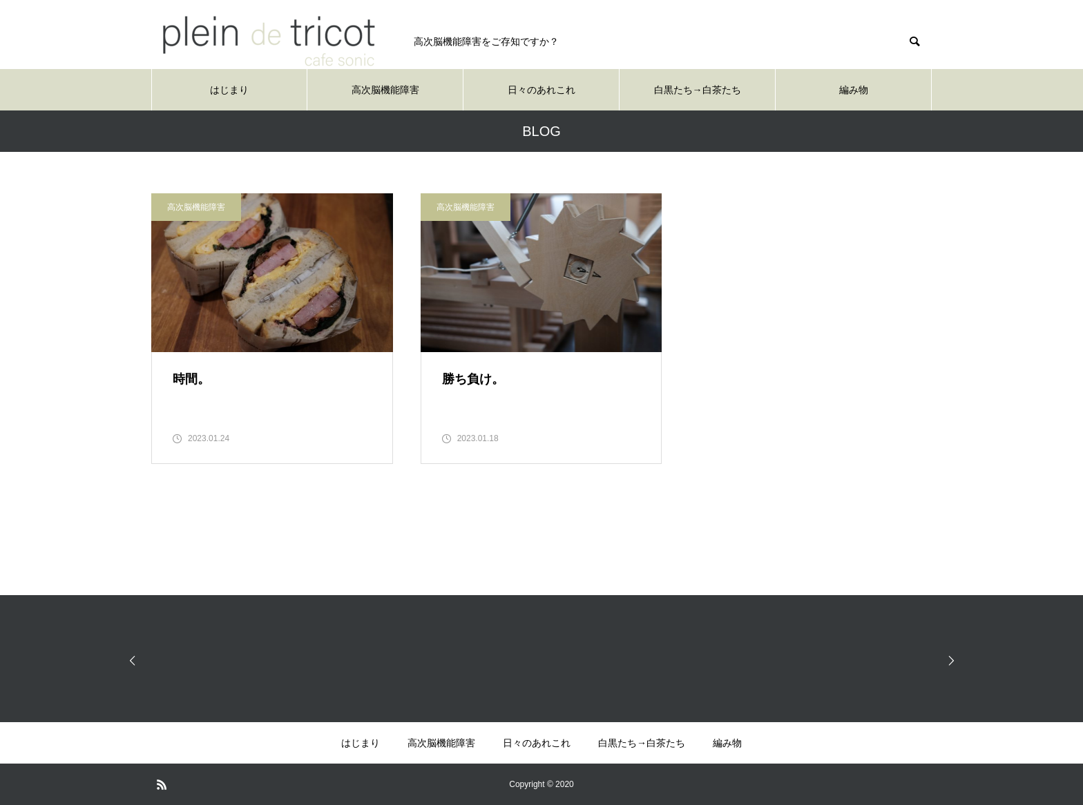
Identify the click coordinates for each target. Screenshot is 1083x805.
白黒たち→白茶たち (697, 89)
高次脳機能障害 (385, 89)
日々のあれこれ (541, 89)
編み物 (853, 89)
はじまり (229, 89)
